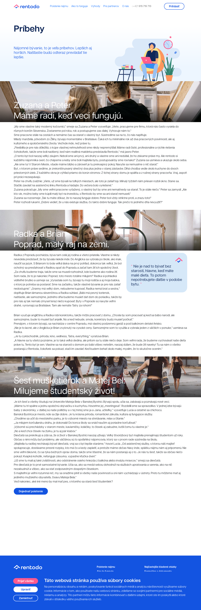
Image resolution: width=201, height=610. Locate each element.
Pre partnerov (111, 6)
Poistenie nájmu (59, 6)
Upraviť (25, 589)
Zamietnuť (25, 598)
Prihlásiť (174, 6)
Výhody (95, 6)
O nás (125, 6)
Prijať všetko (26, 581)
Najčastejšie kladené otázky (160, 567)
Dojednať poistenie (31, 491)
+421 (141, 6)
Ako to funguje (79, 6)
